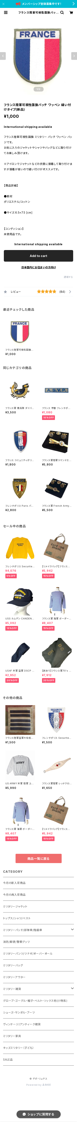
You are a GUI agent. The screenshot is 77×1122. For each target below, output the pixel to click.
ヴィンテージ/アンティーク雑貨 (22, 1024)
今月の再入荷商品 (14, 894)
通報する (68, 277)
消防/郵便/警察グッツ (16, 941)
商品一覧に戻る (38, 859)
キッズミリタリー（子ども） (18, 1047)
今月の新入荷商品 (14, 883)
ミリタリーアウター (14, 977)
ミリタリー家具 (12, 1036)
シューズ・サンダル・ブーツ (19, 1012)
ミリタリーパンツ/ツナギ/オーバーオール (28, 953)
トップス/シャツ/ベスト (17, 918)
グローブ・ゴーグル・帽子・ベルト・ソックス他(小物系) (35, 1000)
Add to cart (38, 256)
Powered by (38, 1084)
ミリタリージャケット (15, 906)
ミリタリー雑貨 (12, 989)
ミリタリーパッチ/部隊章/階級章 (22, 930)
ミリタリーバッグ (13, 965)
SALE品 (8, 1059)
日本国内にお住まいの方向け (38, 267)
